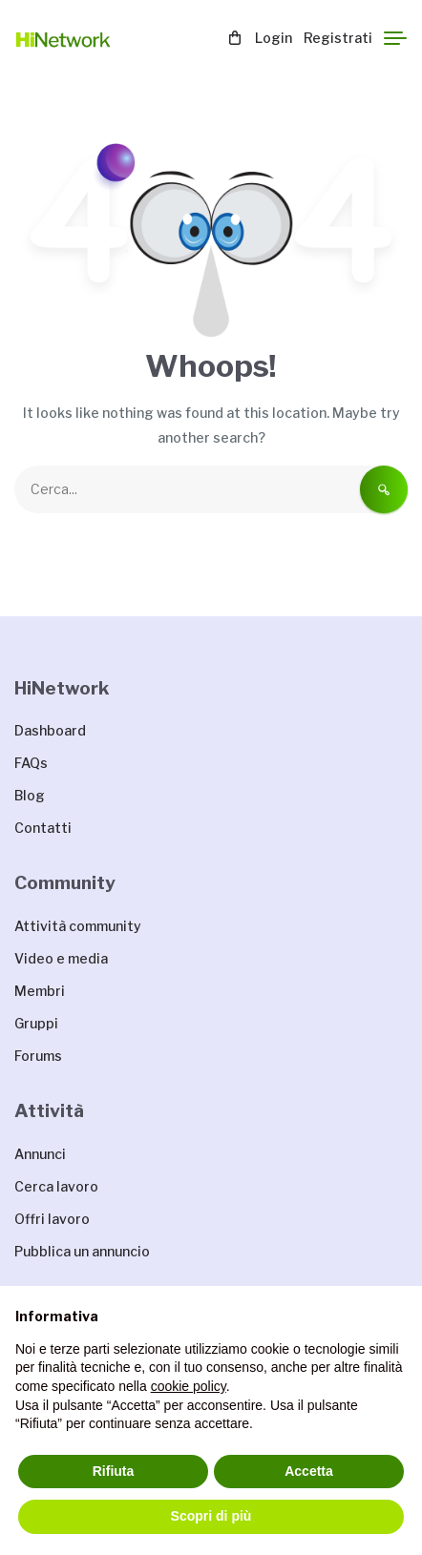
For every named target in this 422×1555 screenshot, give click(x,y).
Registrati (338, 38)
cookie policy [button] (188, 1386)
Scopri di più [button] (211, 1516)
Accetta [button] (309, 1471)
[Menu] (395, 38)
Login (273, 38)
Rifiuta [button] (114, 1471)
